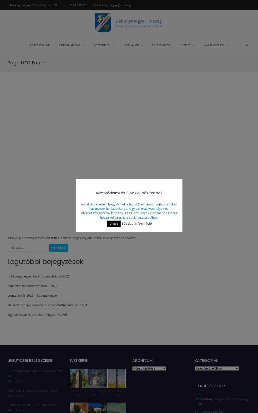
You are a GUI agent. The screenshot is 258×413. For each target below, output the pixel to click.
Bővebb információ (136, 223)
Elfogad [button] (114, 223)
